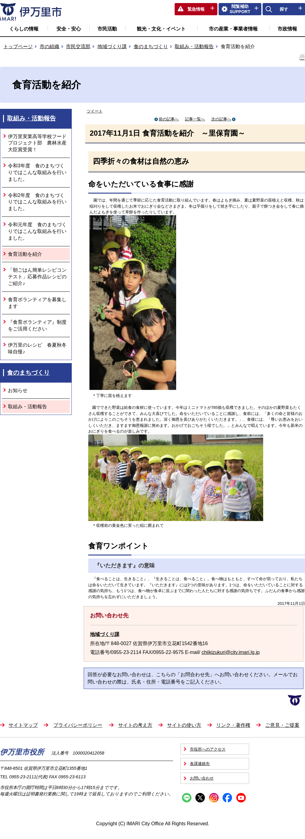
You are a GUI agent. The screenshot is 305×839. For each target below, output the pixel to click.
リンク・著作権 (233, 725)
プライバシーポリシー (77, 725)
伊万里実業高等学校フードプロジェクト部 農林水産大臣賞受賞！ (37, 143)
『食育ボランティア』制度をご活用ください (37, 325)
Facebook (227, 797)
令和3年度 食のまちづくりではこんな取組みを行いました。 (37, 172)
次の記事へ (223, 119)
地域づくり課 (112, 46)
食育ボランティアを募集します (37, 303)
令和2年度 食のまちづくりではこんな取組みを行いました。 (37, 202)
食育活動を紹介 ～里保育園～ (193, 133)
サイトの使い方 (184, 725)
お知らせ (17, 390)
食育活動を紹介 (25, 254)
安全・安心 (68, 28)
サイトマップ (23, 725)
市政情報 (287, 28)
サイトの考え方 (135, 725)
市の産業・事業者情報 (233, 28)
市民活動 (107, 28)
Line (186, 797)
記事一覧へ (195, 119)
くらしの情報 (23, 28)
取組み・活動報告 (194, 46)
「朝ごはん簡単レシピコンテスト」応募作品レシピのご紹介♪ (37, 276)
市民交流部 (78, 46)
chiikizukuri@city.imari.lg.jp (231, 652)
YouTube (241, 797)
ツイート (95, 111)
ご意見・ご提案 (282, 725)
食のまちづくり (151, 46)
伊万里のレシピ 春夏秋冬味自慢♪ (37, 348)
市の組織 (49, 46)
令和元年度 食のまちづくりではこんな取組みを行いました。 (37, 231)
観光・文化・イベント (161, 28)
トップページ (18, 46)
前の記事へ (166, 119)
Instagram (214, 797)
